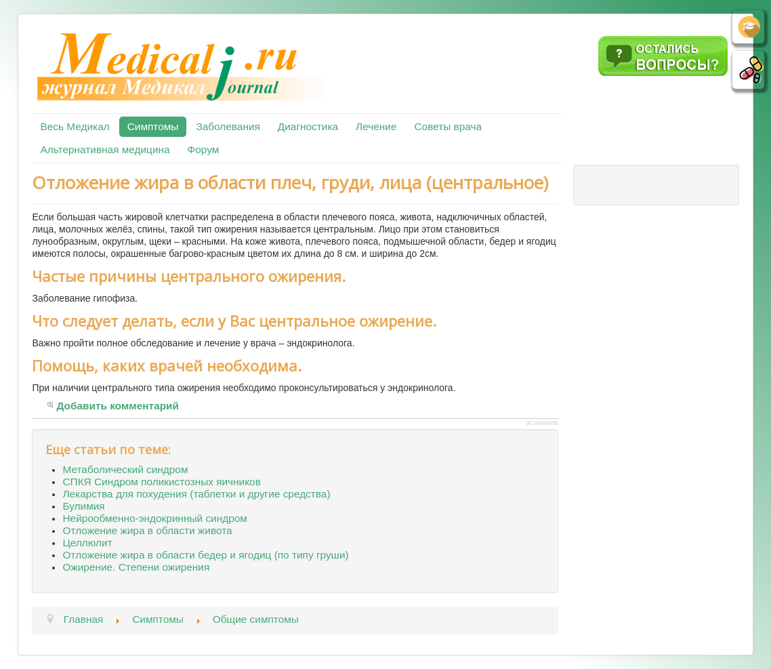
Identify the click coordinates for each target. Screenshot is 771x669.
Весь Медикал (74, 126)
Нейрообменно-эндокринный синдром (154, 518)
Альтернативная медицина (104, 149)
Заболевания (227, 126)
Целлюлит (87, 542)
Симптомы (153, 126)
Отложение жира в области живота (147, 530)
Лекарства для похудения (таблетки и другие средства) (196, 494)
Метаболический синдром (125, 469)
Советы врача (448, 126)
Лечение (376, 126)
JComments (542, 423)
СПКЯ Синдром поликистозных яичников (161, 481)
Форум (204, 149)
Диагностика (308, 126)
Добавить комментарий (117, 405)
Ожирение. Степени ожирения (135, 567)
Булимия (83, 506)
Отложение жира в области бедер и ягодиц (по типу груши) (205, 555)
